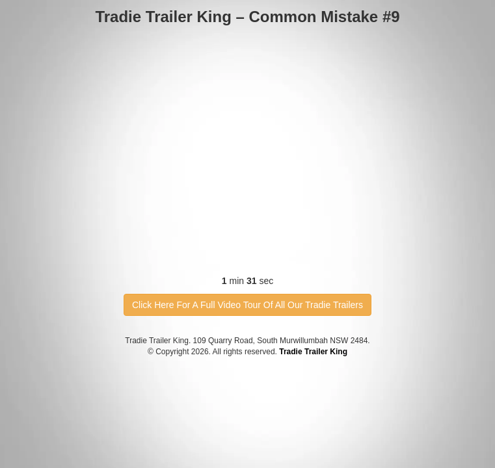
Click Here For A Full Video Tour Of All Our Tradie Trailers (247, 305)
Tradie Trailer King (313, 351)
